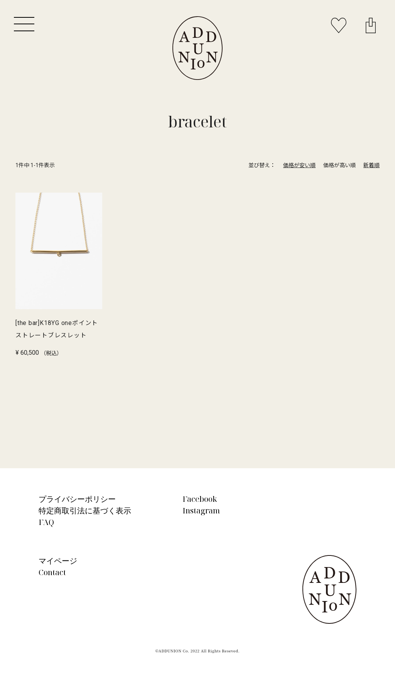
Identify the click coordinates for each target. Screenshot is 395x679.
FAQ (46, 522)
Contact (52, 572)
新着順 (371, 165)
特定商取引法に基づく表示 (85, 510)
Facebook (199, 499)
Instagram (201, 510)
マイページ (58, 560)
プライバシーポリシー (77, 499)
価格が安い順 (299, 165)
